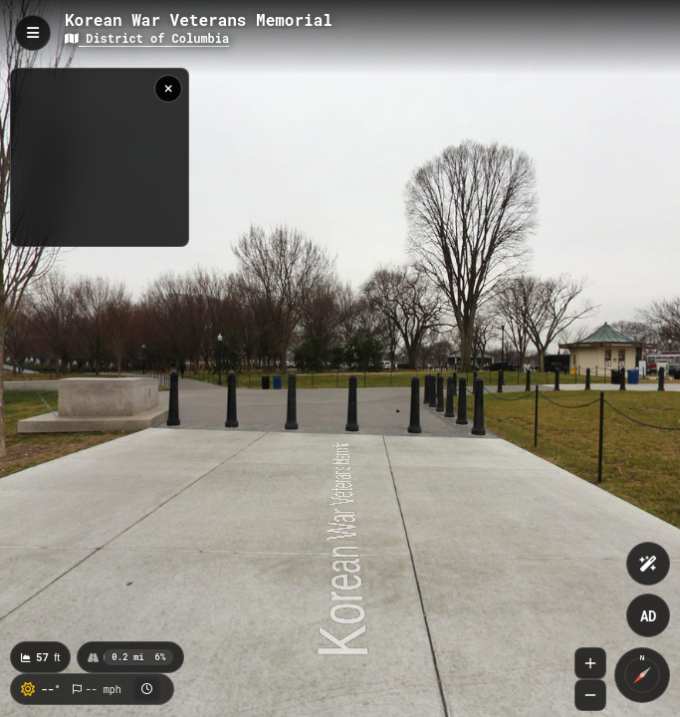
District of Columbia (147, 38)
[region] (99, 157)
